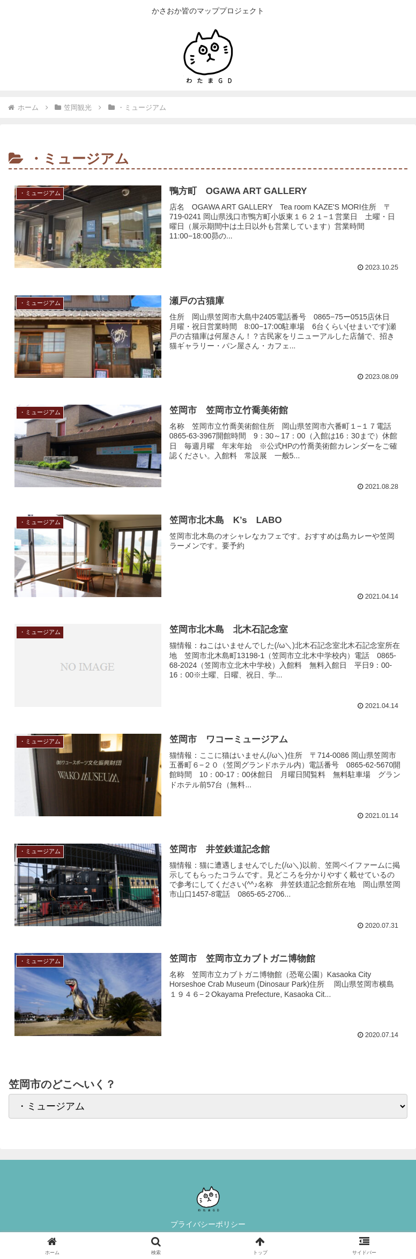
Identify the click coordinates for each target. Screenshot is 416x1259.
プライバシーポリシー (208, 1224)
